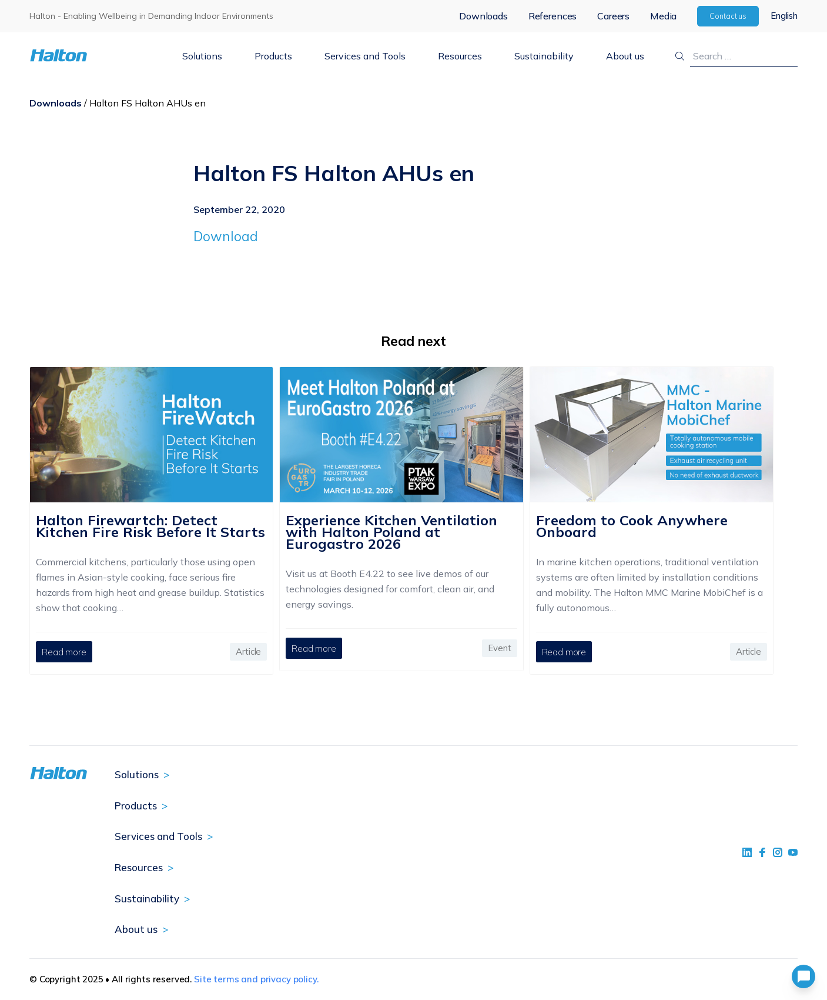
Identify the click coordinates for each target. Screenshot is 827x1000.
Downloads (483, 16)
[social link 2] (762, 852)
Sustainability (544, 56)
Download (225, 236)
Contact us (727, 16)
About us (625, 56)
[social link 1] (747, 852)
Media (663, 16)
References (552, 16)
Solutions (202, 56)
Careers (613, 16)
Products (273, 56)
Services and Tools (365, 56)
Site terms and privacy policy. (256, 979)
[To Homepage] (93, 55)
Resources (460, 56)
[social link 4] (793, 852)
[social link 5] (777, 852)
